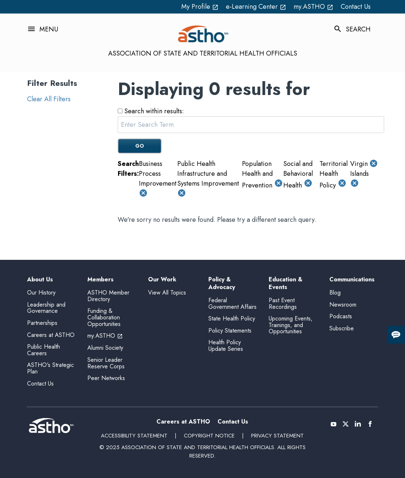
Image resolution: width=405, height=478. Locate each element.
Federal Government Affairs (232, 303)
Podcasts (340, 316)
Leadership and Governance (46, 307)
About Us (40, 280)
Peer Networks (106, 378)
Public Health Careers (43, 349)
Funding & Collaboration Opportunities (104, 317)
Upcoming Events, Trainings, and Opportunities (291, 324)
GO (139, 145)
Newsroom (342, 304)
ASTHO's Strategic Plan (50, 368)
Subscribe (341, 328)
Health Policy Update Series (225, 345)
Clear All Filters (49, 99)
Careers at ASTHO (51, 335)
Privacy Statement (277, 436)
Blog (335, 292)
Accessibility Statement (134, 436)
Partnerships (42, 323)
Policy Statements (229, 330)
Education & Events (285, 283)
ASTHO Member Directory (108, 295)
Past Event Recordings (283, 303)
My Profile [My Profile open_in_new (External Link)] (200, 6)
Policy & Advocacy (221, 283)
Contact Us (356, 6)
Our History (41, 292)
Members (100, 280)
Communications (352, 280)
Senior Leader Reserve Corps (106, 363)
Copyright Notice (209, 436)
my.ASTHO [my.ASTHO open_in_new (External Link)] (313, 6)
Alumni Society (105, 348)
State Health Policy (231, 318)
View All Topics (167, 292)
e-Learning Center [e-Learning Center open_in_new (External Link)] (256, 6)
